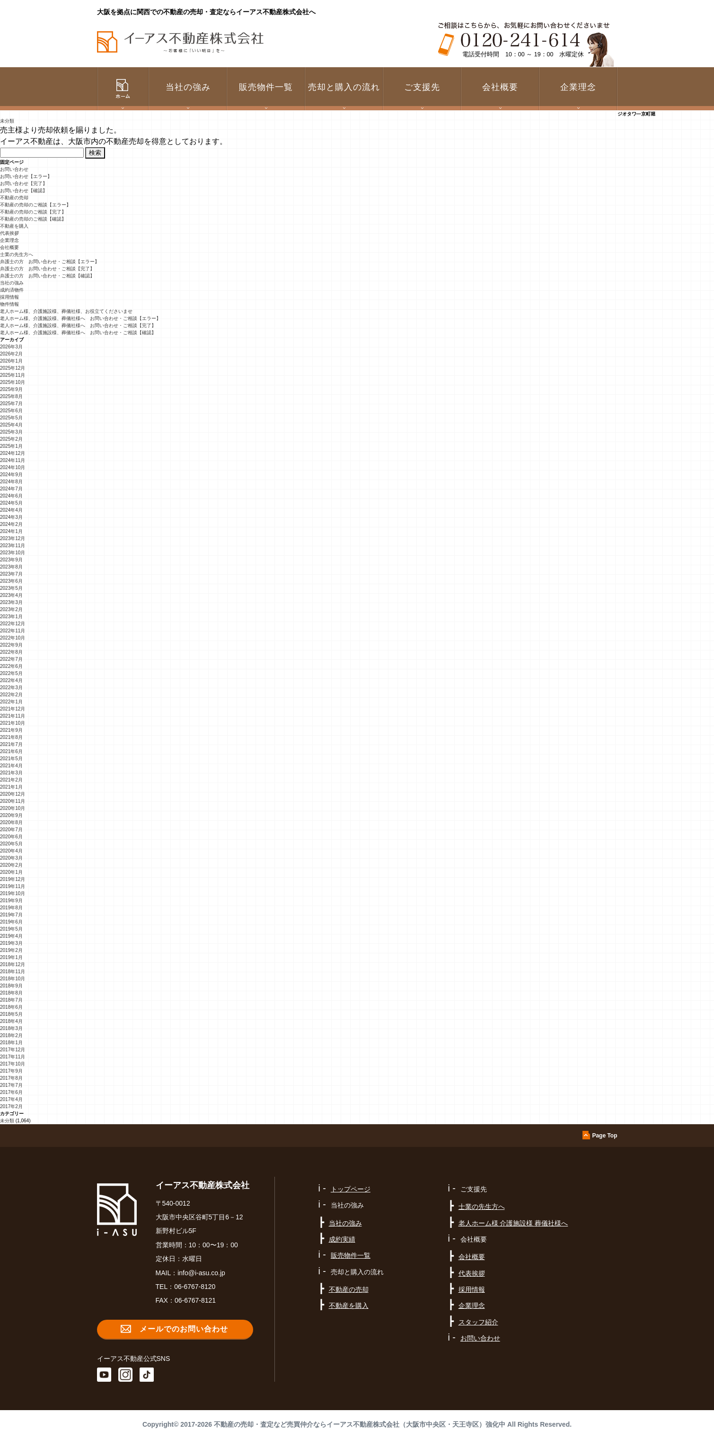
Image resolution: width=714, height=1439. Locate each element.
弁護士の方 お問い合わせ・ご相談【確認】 (47, 275)
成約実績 (342, 1239)
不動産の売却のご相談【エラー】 (35, 204)
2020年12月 (12, 794)
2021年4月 (11, 765)
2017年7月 (11, 1085)
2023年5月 (11, 588)
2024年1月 (11, 531)
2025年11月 (12, 375)
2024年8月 (11, 481)
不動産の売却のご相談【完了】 (33, 211)
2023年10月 (12, 552)
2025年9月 (11, 389)
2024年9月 (11, 474)
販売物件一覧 (266, 87)
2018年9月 (11, 985)
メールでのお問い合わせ (184, 1329)
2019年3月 (11, 943)
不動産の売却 (14, 197)
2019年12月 (12, 879)
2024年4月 (11, 510)
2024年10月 (12, 467)
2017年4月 (11, 1099)
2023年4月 (11, 595)
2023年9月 (11, 559)
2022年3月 (11, 687)
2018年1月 (11, 1042)
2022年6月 (11, 666)
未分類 (7, 121)
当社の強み (12, 282)
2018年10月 (12, 978)
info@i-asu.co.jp (201, 1273)
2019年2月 (11, 950)
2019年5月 (11, 929)
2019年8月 (11, 907)
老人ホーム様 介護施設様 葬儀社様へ (513, 1223)
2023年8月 (11, 566)
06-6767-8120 (194, 1286)
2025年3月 (11, 432)
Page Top (604, 1135)
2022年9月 (11, 645)
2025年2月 (11, 439)
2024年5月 (11, 503)
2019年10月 (12, 893)
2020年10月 (12, 808)
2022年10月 (12, 637)
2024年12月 (12, 453)
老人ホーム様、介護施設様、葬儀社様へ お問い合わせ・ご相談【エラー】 (80, 318)
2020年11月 (12, 801)
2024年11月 (12, 460)
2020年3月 (11, 858)
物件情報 (9, 304)
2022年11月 (12, 630)
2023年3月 (11, 602)
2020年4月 (11, 850)
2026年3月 (11, 346)
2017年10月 (12, 1063)
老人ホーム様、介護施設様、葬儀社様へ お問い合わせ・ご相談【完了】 (78, 325)
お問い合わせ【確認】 (23, 190)
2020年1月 (11, 872)
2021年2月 (11, 779)
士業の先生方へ (16, 254)
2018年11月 (12, 971)
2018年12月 (12, 964)
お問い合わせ (14, 169)
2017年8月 (11, 1078)
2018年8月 (11, 992)
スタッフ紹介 (478, 1322)
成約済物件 (12, 290)
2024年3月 (11, 517)
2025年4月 (11, 424)
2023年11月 (12, 545)
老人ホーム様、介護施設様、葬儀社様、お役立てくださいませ (66, 311)
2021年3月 (11, 772)
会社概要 (9, 247)
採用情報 (9, 297)
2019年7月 (11, 914)
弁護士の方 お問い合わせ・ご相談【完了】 (47, 268)
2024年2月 (11, 524)
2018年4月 (11, 1021)
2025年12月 (12, 368)
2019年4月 (11, 936)
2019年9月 (11, 900)
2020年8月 (11, 822)
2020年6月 (11, 836)
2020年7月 (11, 829)
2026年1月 (11, 361)
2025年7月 (11, 403)
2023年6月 (11, 581)
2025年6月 (11, 410)
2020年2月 (11, 865)
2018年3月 (11, 1028)
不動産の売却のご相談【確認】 (33, 219)
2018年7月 (11, 1000)
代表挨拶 (9, 233)
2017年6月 (11, 1092)
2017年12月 (12, 1049)
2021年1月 (11, 787)
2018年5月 (11, 1014)
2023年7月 (11, 574)
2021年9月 (11, 730)
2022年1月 (11, 701)
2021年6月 (11, 751)
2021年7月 (11, 744)
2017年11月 (12, 1056)
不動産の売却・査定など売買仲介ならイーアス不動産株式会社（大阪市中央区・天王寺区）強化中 (359, 1424)
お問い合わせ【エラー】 (26, 176)
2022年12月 (12, 623)
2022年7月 (11, 659)
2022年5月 (11, 673)
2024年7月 (11, 488)
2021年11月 (12, 716)
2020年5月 (11, 843)
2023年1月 (11, 616)
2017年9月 (11, 1071)
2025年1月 (11, 446)
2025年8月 (11, 396)
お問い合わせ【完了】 (23, 183)
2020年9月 (11, 815)
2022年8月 (11, 652)
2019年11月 (12, 886)
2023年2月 (11, 609)
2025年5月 (11, 417)
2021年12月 (12, 708)
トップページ (350, 1189)
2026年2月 (11, 353)
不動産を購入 (14, 226)
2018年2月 (11, 1035)
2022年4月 (11, 680)
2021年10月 (12, 723)
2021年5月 (11, 758)
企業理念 (578, 87)
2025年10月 (12, 382)
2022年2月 (11, 694)
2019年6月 (11, 921)
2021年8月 (11, 737)
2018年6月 (11, 1007)
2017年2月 (11, 1106)
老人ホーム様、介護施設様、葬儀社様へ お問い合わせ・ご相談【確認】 (78, 332)
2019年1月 (11, 957)
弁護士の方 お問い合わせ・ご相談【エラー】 (49, 261)
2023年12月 (12, 538)
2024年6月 (11, 495)
